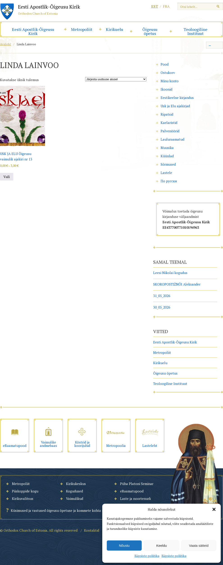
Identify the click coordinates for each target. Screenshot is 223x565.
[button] (214, 509)
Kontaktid (91, 530)
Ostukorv (168, 72)
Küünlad (167, 156)
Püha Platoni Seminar (136, 483)
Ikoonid (166, 89)
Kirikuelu (114, 29)
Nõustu (124, 545)
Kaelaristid (169, 122)
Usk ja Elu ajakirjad (175, 106)
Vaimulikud (74, 498)
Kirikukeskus (76, 483)
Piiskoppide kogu (25, 491)
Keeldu (161, 545)
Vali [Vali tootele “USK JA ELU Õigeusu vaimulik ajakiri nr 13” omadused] (6, 176)
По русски (169, 181)
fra (166, 6)
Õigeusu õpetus (149, 31)
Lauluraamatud (172, 139)
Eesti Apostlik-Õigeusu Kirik (33, 31)
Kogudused (74, 491)
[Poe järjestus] (115, 79)
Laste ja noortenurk (135, 498)
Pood (164, 64)
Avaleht (5, 44)
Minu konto (170, 81)
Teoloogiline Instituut (195, 31)
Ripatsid (167, 114)
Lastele (166, 172)
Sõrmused (168, 164)
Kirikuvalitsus (22, 498)
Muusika (167, 147)
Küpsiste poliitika (146, 556)
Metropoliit (81, 29)
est (154, 6)
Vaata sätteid (198, 545)
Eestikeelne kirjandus (177, 97)
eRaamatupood (131, 491)
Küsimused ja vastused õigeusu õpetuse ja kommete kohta (56, 510)
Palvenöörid (170, 131)
